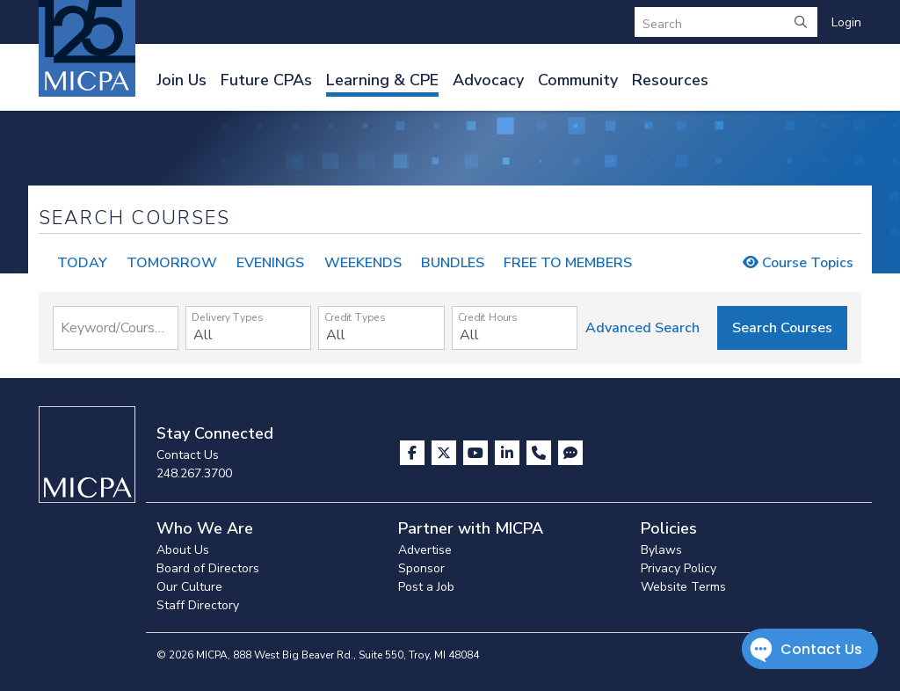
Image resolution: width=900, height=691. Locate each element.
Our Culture (189, 586)
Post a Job (426, 586)
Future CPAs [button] (266, 80)
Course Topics (798, 263)
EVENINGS (270, 263)
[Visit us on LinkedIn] (509, 453)
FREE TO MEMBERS (568, 263)
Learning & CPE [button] (382, 80)
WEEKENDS (363, 263)
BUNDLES (452, 263)
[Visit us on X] (445, 453)
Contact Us (187, 455)
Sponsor (421, 568)
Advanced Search (642, 328)
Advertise (425, 550)
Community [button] (578, 80)
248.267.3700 (194, 473)
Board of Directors (207, 568)
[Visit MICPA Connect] (570, 453)
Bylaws (661, 550)
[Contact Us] (540, 453)
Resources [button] (670, 80)
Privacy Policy (678, 568)
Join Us (181, 80)
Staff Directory (197, 605)
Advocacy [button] (488, 80)
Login (846, 22)
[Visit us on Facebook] (414, 453)
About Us (182, 550)
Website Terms (683, 586)
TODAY (82, 263)
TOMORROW (172, 263)
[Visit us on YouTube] (477, 453)
